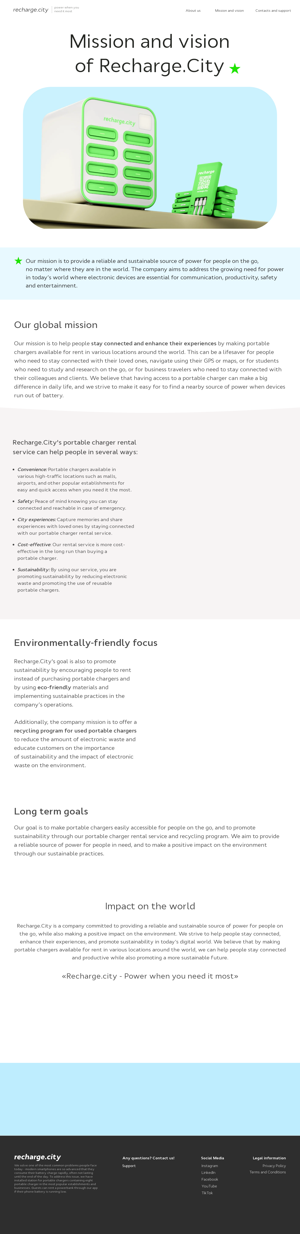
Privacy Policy (274, 1166)
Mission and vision (229, 10)
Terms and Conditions (267, 1172)
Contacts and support (273, 10)
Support (129, 1166)
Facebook (210, 1179)
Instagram (210, 1166)
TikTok (207, 1193)
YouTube (209, 1186)
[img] (31, 10)
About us (193, 10)
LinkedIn (208, 1172)
